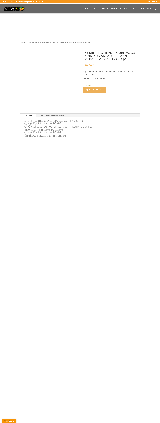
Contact (134, 8)
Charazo (36, 42)
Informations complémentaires (51, 114)
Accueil (85, 8)
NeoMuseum (116, 8)
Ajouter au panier (95, 90)
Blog (126, 8)
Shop (93, 8)
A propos (104, 8)
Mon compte (146, 8)
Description (27, 114)
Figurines (29, 42)
